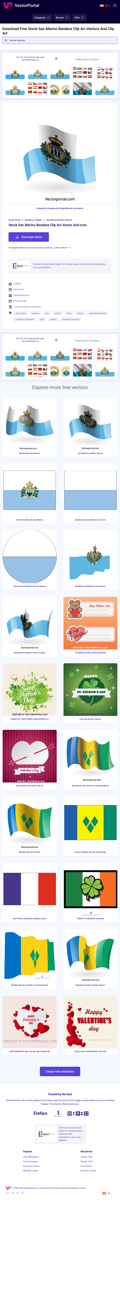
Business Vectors (31, 1166)
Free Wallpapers (31, 1157)
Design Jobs (87, 1157)
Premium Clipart (88, 1170)
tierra (69, 313)
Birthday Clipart (30, 1170)
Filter (79, 17)
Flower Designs (30, 1161)
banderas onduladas (25, 319)
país (47, 313)
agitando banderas (97, 313)
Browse (62, 17)
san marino (21, 313)
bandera (35, 313)
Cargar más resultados (60, 1071)
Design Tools (87, 1161)
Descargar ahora (28, 237)
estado (58, 313)
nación (80, 313)
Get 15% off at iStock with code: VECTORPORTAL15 (30, 58)
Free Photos (86, 1166)
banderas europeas (70, 319)
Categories (42, 17)
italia (42, 319)
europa (53, 319)
